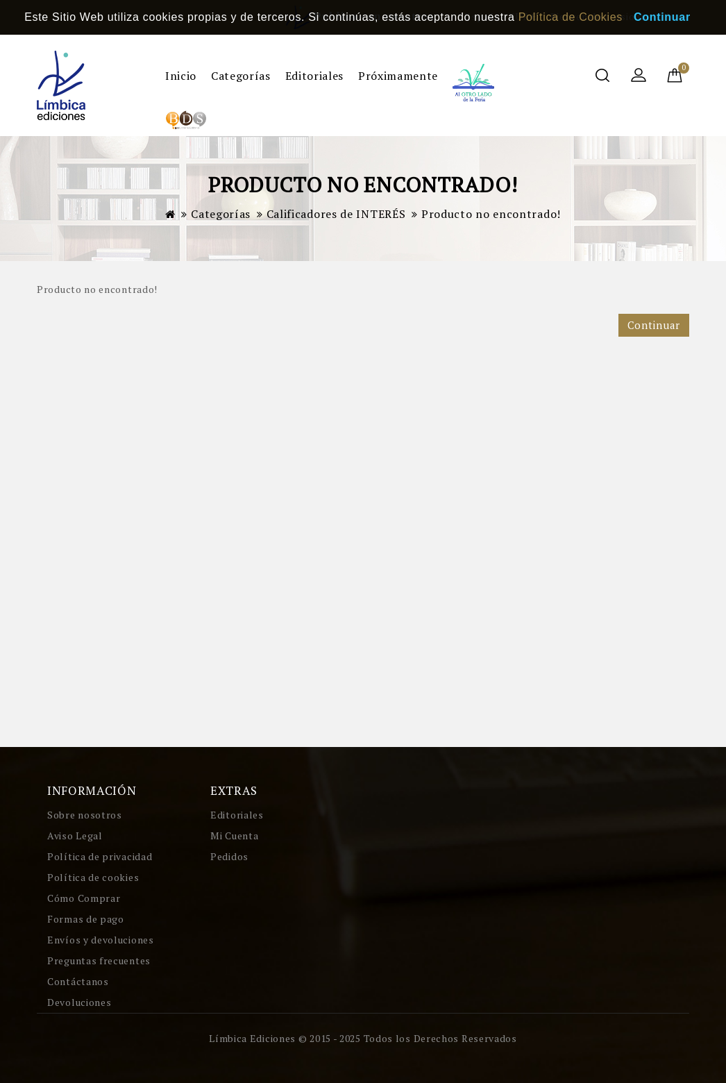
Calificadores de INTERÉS (336, 213)
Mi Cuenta (234, 835)
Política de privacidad (99, 856)
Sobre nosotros (84, 814)
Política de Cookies (570, 17)
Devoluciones (79, 1002)
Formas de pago (85, 918)
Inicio (180, 75)
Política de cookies (93, 877)
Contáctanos (78, 981)
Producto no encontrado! (491, 213)
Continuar (653, 325)
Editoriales (314, 75)
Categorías (240, 75)
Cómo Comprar (83, 898)
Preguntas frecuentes (99, 960)
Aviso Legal (75, 835)
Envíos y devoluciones (100, 939)
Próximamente (398, 75)
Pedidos (229, 856)
